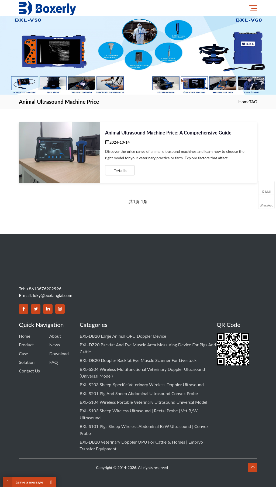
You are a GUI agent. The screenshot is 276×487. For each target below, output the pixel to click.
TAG (253, 101)
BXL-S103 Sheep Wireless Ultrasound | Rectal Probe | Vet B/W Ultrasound (139, 409)
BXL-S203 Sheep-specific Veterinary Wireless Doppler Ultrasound (142, 381)
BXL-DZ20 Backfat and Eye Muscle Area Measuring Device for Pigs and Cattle (148, 347)
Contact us (29, 367)
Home (243, 101)
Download (59, 351)
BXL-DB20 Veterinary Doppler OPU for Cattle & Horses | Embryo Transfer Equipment (141, 439)
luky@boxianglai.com (52, 295)
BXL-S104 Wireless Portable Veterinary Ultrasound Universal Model (143, 397)
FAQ (53, 359)
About (55, 335)
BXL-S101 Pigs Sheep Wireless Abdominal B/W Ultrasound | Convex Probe (144, 423)
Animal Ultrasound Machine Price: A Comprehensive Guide (168, 133)
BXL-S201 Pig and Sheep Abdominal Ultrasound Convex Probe (139, 389)
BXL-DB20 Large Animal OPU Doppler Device (123, 335)
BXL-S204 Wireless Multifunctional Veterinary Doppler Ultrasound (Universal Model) (142, 370)
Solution (26, 359)
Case (23, 351)
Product (26, 343)
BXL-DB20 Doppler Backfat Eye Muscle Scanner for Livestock (138, 358)
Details (120, 170)
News (54, 343)
